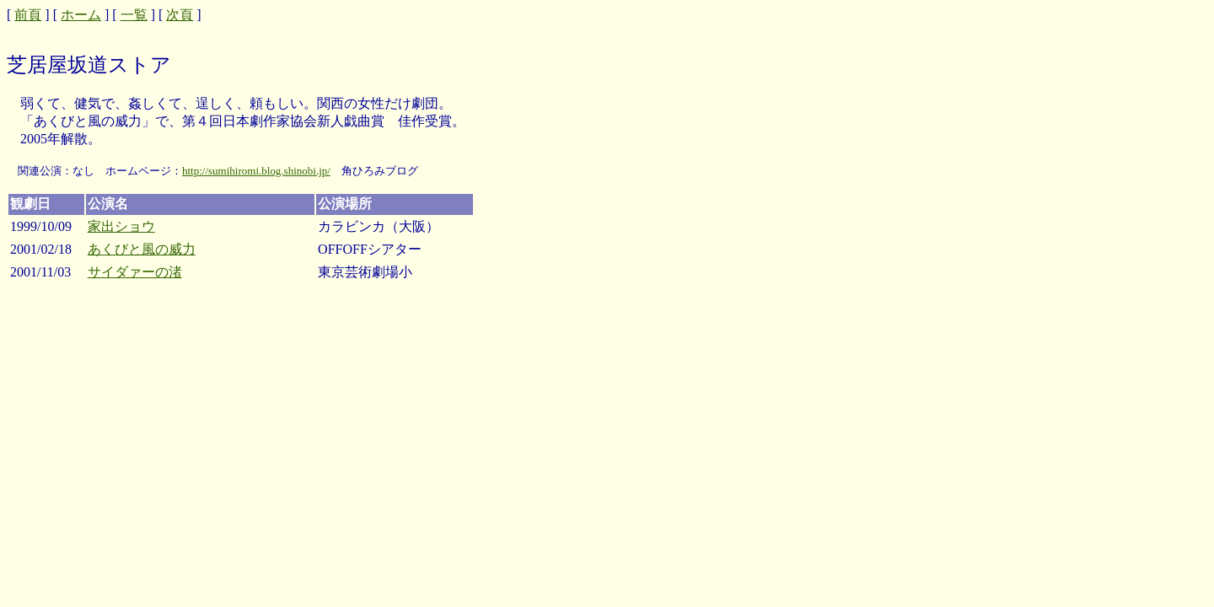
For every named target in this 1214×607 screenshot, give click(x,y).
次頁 (179, 15)
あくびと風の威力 (142, 249)
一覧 (134, 15)
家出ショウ (121, 226)
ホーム (81, 15)
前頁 (27, 15)
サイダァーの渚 (135, 272)
